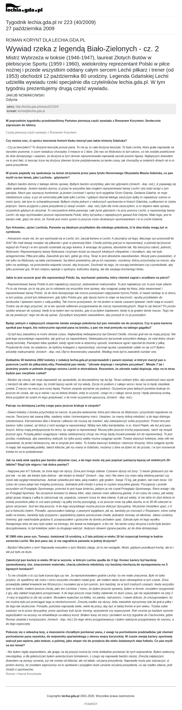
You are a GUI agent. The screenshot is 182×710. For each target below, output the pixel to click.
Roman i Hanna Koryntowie (23, 673)
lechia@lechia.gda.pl (31, 111)
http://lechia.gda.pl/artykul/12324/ (37, 106)
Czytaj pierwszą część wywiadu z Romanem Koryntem (41, 132)
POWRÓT (91, 704)
